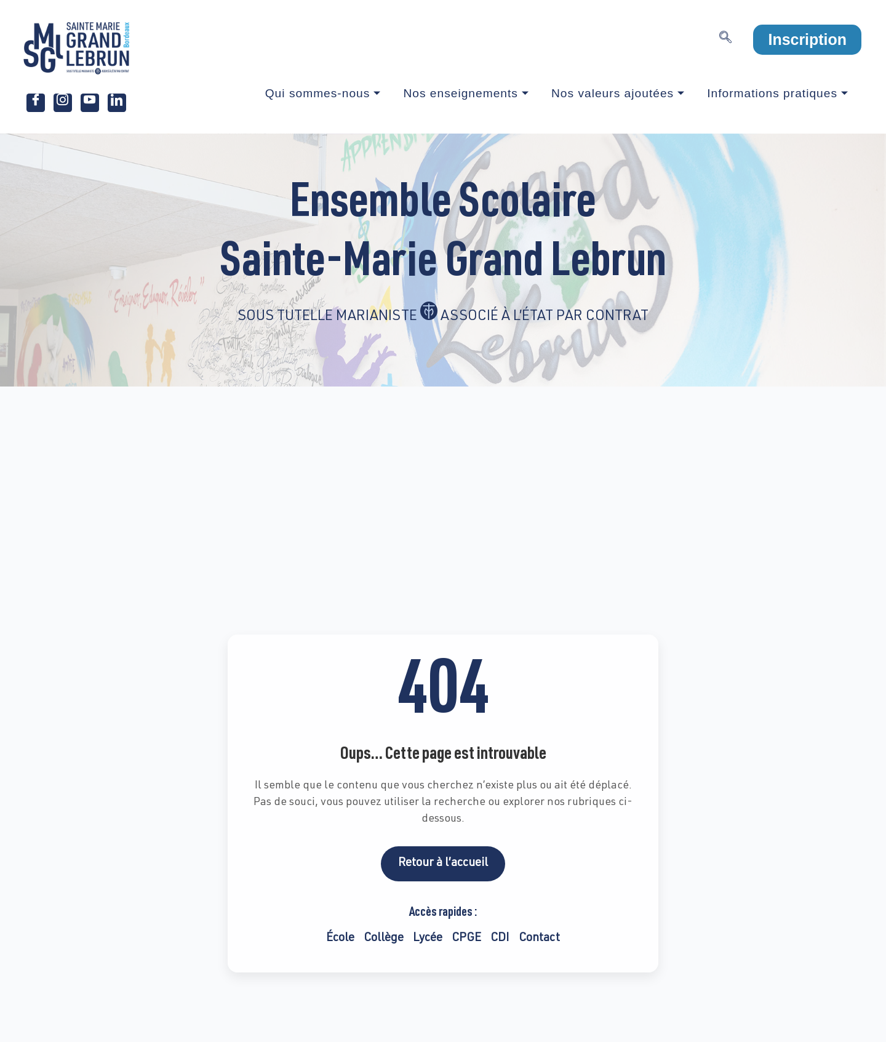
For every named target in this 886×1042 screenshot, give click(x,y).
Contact (539, 938)
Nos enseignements (466, 93)
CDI (499, 938)
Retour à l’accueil (443, 863)
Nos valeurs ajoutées (618, 93)
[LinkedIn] (117, 103)
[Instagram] (63, 103)
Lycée (427, 938)
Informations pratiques (777, 93)
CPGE (466, 938)
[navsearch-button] (725, 40)
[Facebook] (35, 103)
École (340, 938)
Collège (384, 938)
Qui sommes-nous (323, 93)
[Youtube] (90, 103)
